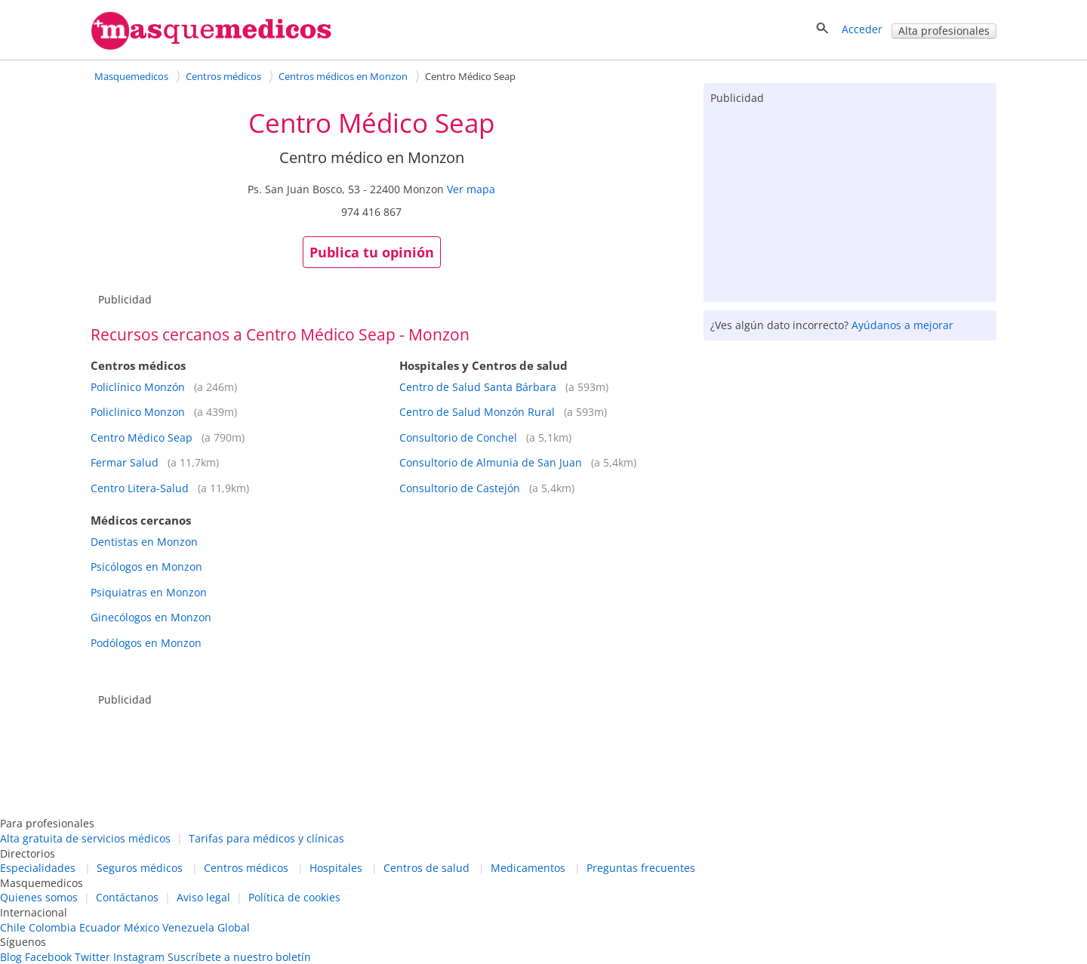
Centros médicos (246, 868)
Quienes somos (39, 897)
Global (233, 927)
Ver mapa (471, 189)
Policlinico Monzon (138, 412)
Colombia (52, 927)
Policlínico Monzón (138, 387)
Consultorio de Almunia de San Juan (490, 462)
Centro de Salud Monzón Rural (477, 412)
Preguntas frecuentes (641, 868)
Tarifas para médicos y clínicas (266, 838)
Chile (13, 927)
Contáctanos (127, 897)
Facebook (48, 957)
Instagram (139, 957)
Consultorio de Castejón (459, 488)
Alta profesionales (944, 30)
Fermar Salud (125, 462)
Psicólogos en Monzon (146, 566)
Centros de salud (426, 868)
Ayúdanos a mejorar (902, 325)
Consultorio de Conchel (458, 437)
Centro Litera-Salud (140, 488)
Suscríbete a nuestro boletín (239, 957)
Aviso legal (203, 897)
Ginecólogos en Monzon (151, 617)
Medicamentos (528, 868)
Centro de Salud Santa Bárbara (477, 387)
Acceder (862, 29)
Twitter (92, 957)
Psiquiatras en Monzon (149, 592)
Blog (11, 957)
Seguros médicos (140, 868)
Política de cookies (294, 897)
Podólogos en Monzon (146, 643)
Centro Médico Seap (141, 437)
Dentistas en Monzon (144, 541)
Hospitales (335, 868)
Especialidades (37, 868)
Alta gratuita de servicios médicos (85, 838)
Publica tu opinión (371, 252)
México (141, 927)
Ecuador (100, 927)
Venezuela (188, 927)
